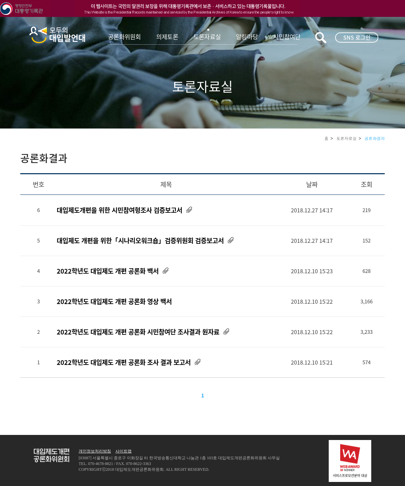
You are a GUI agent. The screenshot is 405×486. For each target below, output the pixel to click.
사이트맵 (123, 451)
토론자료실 (207, 36)
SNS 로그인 (357, 37)
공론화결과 (374, 138)
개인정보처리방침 (95, 451)
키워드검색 (320, 37)
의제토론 (167, 36)
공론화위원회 (124, 36)
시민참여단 (286, 36)
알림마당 (247, 36)
